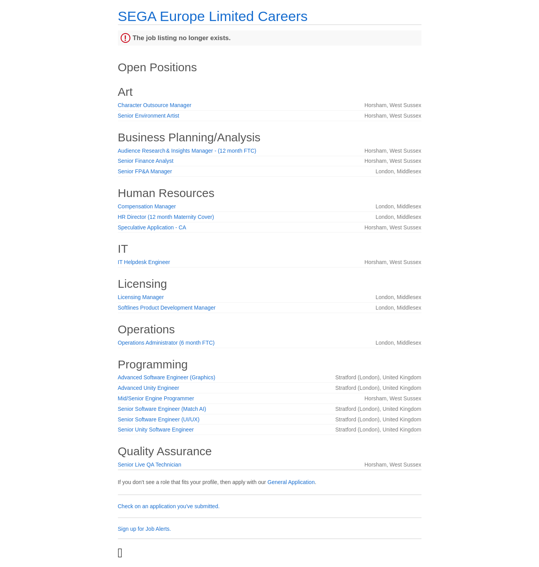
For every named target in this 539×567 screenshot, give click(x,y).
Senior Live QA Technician (149, 464)
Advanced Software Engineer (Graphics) (167, 377)
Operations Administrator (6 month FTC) (166, 343)
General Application (290, 482)
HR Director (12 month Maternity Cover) (166, 217)
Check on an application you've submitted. (169, 506)
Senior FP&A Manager (145, 171)
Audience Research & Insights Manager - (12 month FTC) (187, 151)
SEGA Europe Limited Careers (213, 16)
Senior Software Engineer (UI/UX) (159, 419)
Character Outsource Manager (154, 105)
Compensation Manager (147, 206)
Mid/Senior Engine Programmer (156, 398)
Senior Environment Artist (148, 116)
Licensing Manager (141, 297)
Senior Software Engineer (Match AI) (162, 409)
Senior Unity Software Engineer (156, 429)
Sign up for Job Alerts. (144, 529)
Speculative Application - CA (152, 227)
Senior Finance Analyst (146, 161)
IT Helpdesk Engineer (144, 262)
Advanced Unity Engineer (148, 388)
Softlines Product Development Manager (167, 308)
